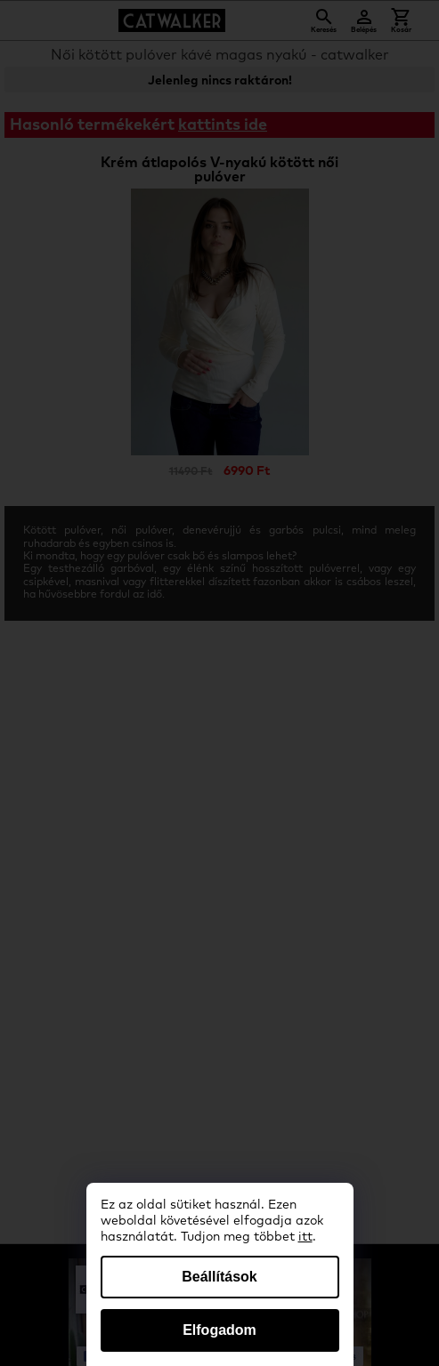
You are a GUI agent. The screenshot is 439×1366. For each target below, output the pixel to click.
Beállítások (219, 1276)
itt (305, 1237)
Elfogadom (219, 1330)
